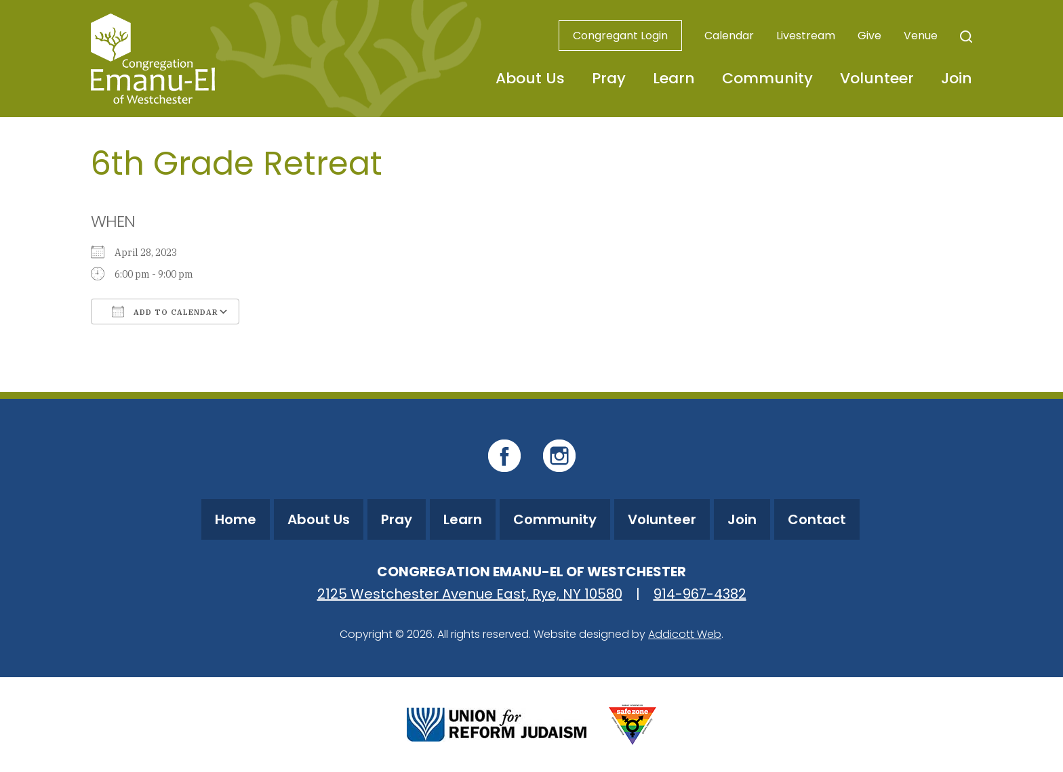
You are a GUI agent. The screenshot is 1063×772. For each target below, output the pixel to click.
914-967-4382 (700, 593)
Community (767, 78)
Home (235, 519)
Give (869, 35)
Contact (817, 519)
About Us (530, 78)
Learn (674, 78)
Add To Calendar (165, 311)
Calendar (729, 35)
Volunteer (877, 78)
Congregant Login (620, 35)
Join (956, 78)
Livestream (805, 35)
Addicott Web (684, 634)
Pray (609, 78)
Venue (921, 35)
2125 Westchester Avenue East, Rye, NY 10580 (469, 593)
